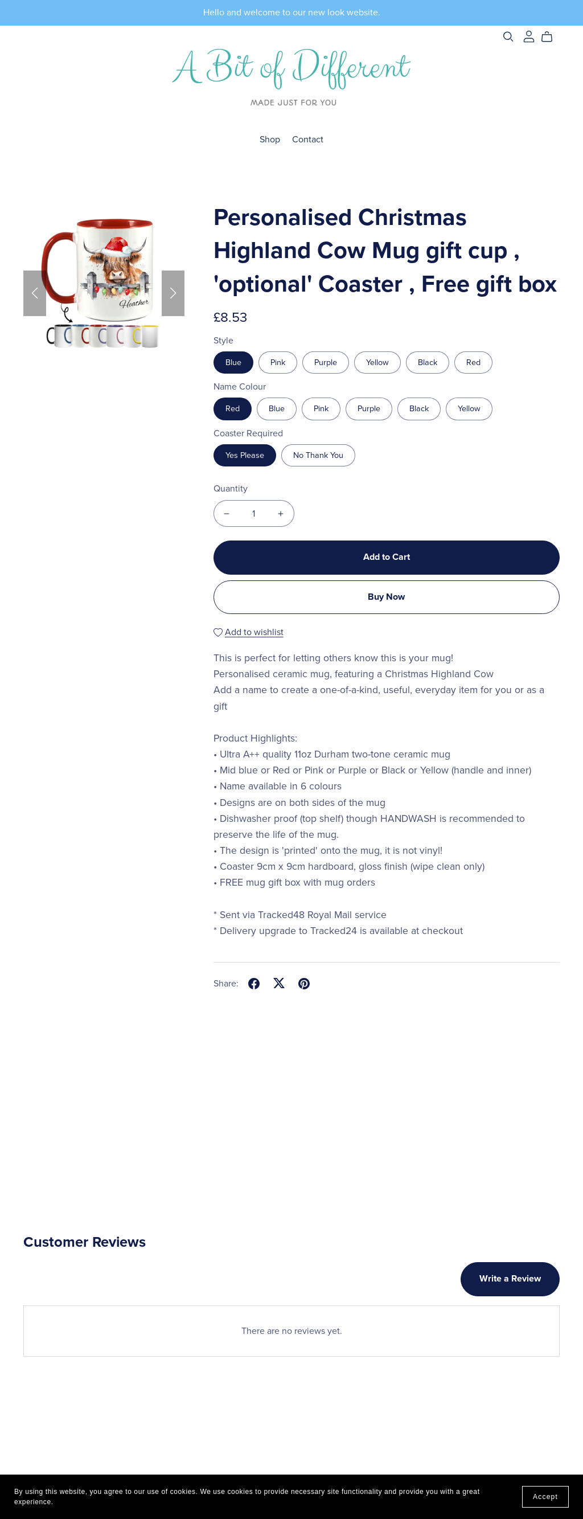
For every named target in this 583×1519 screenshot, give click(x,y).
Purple (325, 362)
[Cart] (551, 37)
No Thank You (318, 455)
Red (473, 362)
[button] (34, 293)
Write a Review (510, 1278)
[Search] (508, 36)
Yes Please (244, 455)
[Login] (529, 36)
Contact (307, 139)
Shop (270, 139)
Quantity (231, 488)
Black (427, 362)
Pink (277, 362)
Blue (233, 362)
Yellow (377, 362)
